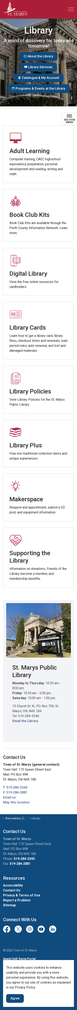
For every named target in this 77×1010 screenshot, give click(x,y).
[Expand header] (71, 9)
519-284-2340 (16, 787)
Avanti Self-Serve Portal (19, 958)
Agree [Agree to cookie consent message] (15, 998)
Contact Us (11, 890)
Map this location (16, 802)
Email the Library (25, 721)
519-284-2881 (16, 792)
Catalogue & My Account (38, 78)
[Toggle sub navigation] (69, 119)
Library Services (38, 67)
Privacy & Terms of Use (21, 895)
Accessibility (13, 885)
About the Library (38, 56)
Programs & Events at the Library (38, 88)
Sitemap (9, 905)
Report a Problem (17, 900)
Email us (9, 797)
